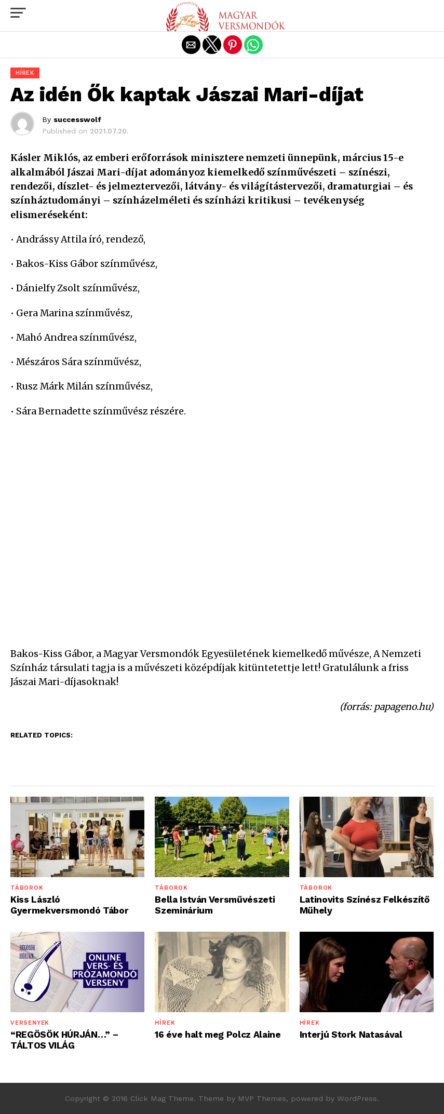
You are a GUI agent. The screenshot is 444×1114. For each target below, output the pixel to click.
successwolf (77, 119)
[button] (18, 13)
